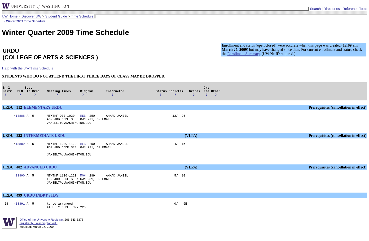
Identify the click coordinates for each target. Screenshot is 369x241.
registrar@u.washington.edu (38, 234)
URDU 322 (13, 140)
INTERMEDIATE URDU (45, 140)
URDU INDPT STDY (41, 204)
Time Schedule (82, 16)
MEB (83, 118)
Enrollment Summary (243, 54)
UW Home (10, 16)
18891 (20, 213)
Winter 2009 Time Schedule (23, 21)
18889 (20, 148)
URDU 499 (13, 204)
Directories (332, 9)
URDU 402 (13, 174)
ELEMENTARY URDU (43, 110)
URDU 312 (13, 110)
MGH (83, 183)
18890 (20, 183)
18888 (20, 118)
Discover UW (31, 16)
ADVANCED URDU (40, 174)
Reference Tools (355, 9)
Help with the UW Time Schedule (27, 68)
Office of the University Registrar (41, 230)
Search (315, 9)
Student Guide (56, 16)
